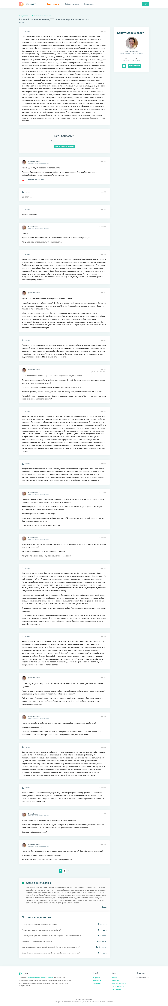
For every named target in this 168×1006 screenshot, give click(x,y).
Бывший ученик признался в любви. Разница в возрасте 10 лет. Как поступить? (51, 936)
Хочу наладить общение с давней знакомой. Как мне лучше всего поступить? (51, 947)
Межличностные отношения (41, 16)
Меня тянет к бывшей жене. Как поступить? (38, 941)
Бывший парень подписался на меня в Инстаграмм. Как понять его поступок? (51, 953)
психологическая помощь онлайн (40, 978)
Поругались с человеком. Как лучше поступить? (40, 924)
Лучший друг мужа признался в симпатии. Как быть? (41, 930)
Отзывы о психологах (119, 983)
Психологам (97, 980)
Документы (97, 983)
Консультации (23, 16)
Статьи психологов (118, 986)
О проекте (96, 977)
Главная (114, 977)
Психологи (115, 980)
